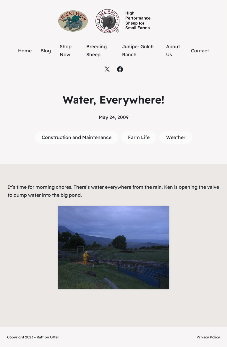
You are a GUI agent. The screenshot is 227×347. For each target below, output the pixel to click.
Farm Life (139, 137)
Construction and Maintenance (76, 137)
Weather (175, 137)
